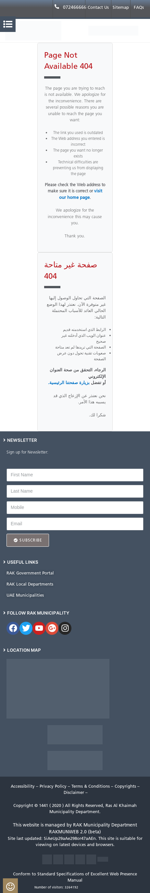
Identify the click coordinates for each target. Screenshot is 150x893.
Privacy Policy (54, 786)
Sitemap (121, 7)
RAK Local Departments (29, 584)
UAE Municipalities (25, 595)
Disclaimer (74, 792)
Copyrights (126, 786)
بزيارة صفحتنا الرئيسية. (69, 382)
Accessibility (23, 786)
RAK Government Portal (30, 573)
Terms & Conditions (91, 786)
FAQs (139, 7)
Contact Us (98, 7)
